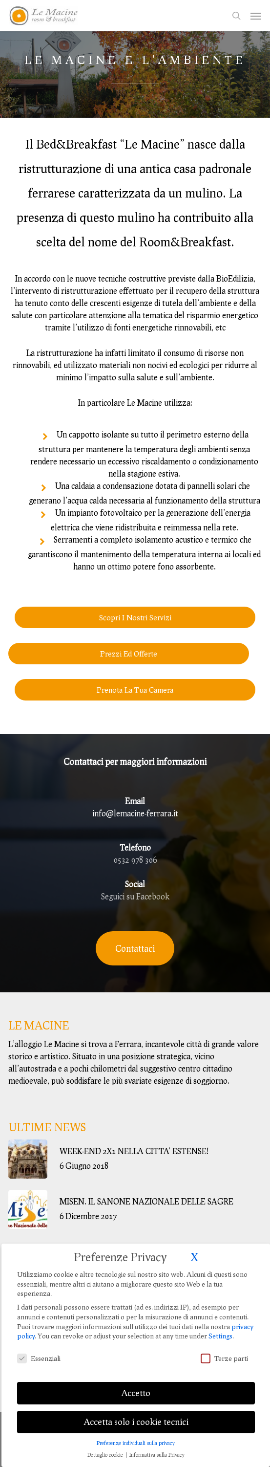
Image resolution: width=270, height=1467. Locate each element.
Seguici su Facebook (135, 896)
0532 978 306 (135, 859)
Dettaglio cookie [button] (106, 1441)
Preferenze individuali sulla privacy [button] (136, 1429)
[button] (255, 16)
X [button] (194, 1243)
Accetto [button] (135, 1379)
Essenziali (39, 1345)
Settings (220, 1322)
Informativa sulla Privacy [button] (157, 1441)
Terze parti (224, 1345)
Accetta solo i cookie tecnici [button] (135, 1408)
